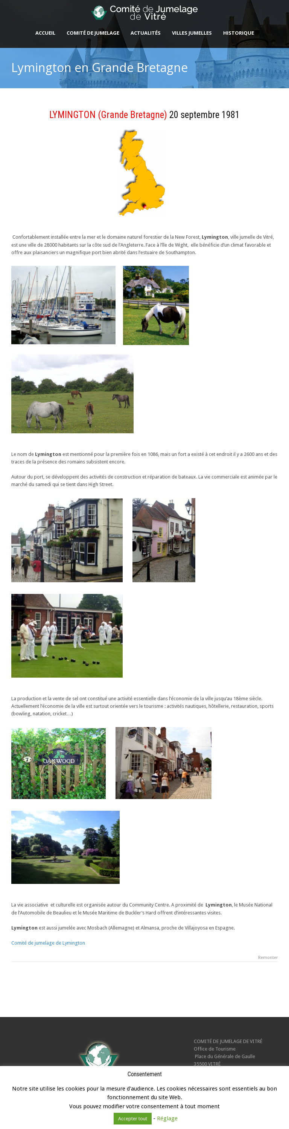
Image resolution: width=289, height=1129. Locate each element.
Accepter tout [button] (132, 1118)
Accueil (45, 32)
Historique (238, 32)
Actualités (146, 32)
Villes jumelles (192, 32)
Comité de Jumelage (93, 32)
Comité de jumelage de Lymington (48, 943)
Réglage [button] (167, 1118)
